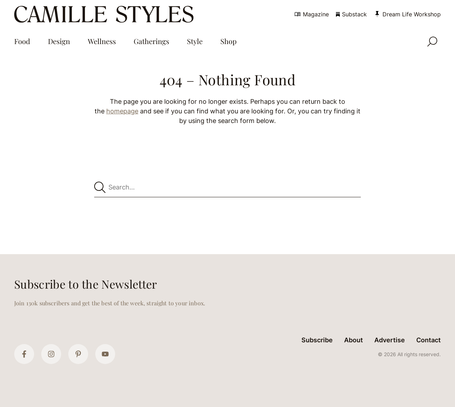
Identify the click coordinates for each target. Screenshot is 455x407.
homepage (122, 111)
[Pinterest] (78, 354)
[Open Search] (432, 41)
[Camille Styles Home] (105, 14)
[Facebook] (24, 354)
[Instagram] (51, 354)
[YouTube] (105, 354)
